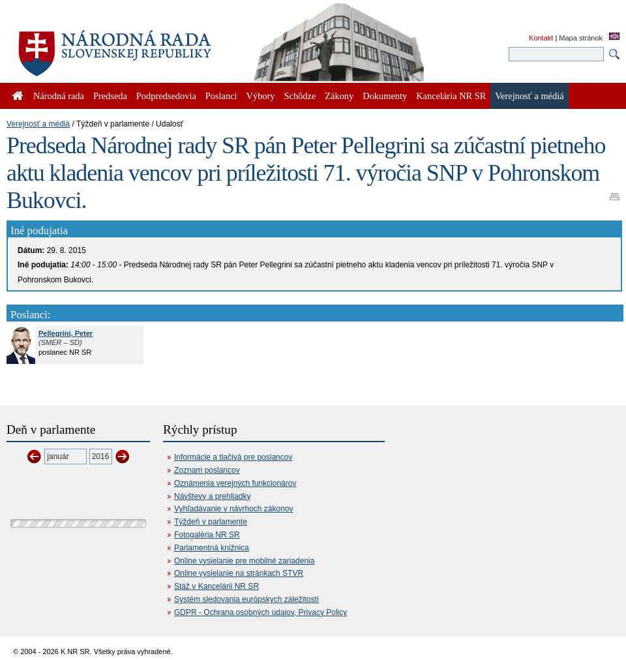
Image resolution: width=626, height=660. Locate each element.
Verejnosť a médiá (38, 123)
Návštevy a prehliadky (212, 496)
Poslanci (221, 96)
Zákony (339, 96)
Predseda (110, 96)
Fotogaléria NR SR (207, 534)
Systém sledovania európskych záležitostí (246, 599)
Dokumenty (385, 96)
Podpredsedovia (166, 96)
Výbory (260, 96)
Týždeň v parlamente (210, 521)
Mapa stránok (581, 38)
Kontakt (541, 38)
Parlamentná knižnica (211, 547)
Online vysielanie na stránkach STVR (238, 573)
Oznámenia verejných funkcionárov (235, 483)
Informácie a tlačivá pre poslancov (233, 457)
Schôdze (300, 96)
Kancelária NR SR (451, 96)
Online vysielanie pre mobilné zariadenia (244, 560)
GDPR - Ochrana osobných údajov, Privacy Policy (260, 612)
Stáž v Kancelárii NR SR (216, 586)
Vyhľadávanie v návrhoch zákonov (233, 508)
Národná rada (58, 96)
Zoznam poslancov (207, 470)
